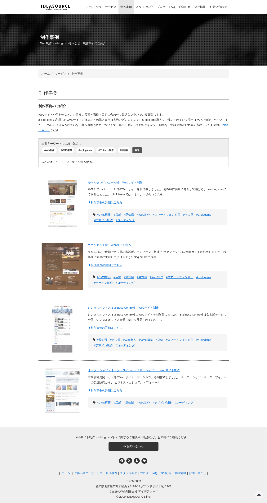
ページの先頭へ (259, 495)
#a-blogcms (203, 214)
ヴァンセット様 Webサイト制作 (109, 245)
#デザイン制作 (105, 150)
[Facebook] (122, 461)
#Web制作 (49, 150)
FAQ (172, 6)
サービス (111, 6)
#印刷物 (124, 150)
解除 (137, 150)
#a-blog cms (85, 150)
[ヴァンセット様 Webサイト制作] (62, 264)
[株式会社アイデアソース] (55, 7)
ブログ (161, 6)
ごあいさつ (94, 6)
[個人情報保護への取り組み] (137, 461)
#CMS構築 (66, 150)
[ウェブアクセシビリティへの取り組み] (144, 461)
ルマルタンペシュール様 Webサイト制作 (115, 182)
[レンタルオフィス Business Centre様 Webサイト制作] (62, 327)
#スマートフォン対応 (166, 214)
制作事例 (126, 6)
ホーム (45, 73)
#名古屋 (188, 214)
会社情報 (200, 6)
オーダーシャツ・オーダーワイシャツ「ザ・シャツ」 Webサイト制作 (134, 370)
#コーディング (125, 220)
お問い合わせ (218, 6)
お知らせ (184, 6)
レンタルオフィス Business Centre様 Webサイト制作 (123, 307)
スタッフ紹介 (144, 6)
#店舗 (117, 214)
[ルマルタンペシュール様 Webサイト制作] (62, 201)
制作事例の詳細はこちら (105, 202)
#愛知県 (129, 214)
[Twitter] (129, 461)
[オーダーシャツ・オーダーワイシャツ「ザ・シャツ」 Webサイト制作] (62, 389)
